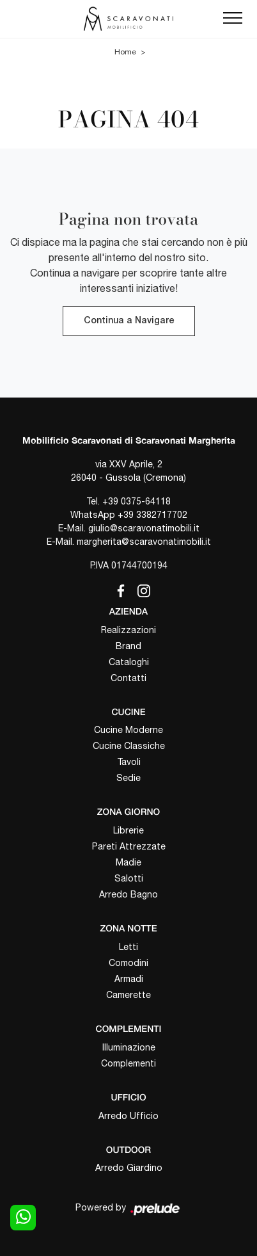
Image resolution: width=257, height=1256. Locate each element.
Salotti (128, 878)
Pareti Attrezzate (129, 846)
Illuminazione (128, 1047)
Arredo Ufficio (128, 1116)
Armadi (128, 979)
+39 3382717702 (152, 515)
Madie (128, 862)
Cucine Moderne (128, 730)
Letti (128, 947)
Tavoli (129, 762)
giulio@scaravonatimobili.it (143, 528)
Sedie (128, 778)
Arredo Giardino (128, 1168)
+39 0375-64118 (136, 501)
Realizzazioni (128, 630)
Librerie (128, 830)
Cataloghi (129, 662)
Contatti (128, 678)
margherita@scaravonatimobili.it (144, 541)
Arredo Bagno (128, 894)
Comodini (128, 963)
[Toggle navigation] (232, 18)
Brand (128, 646)
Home (125, 51)
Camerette (128, 995)
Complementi (128, 1063)
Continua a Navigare (129, 321)
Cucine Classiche (129, 746)
